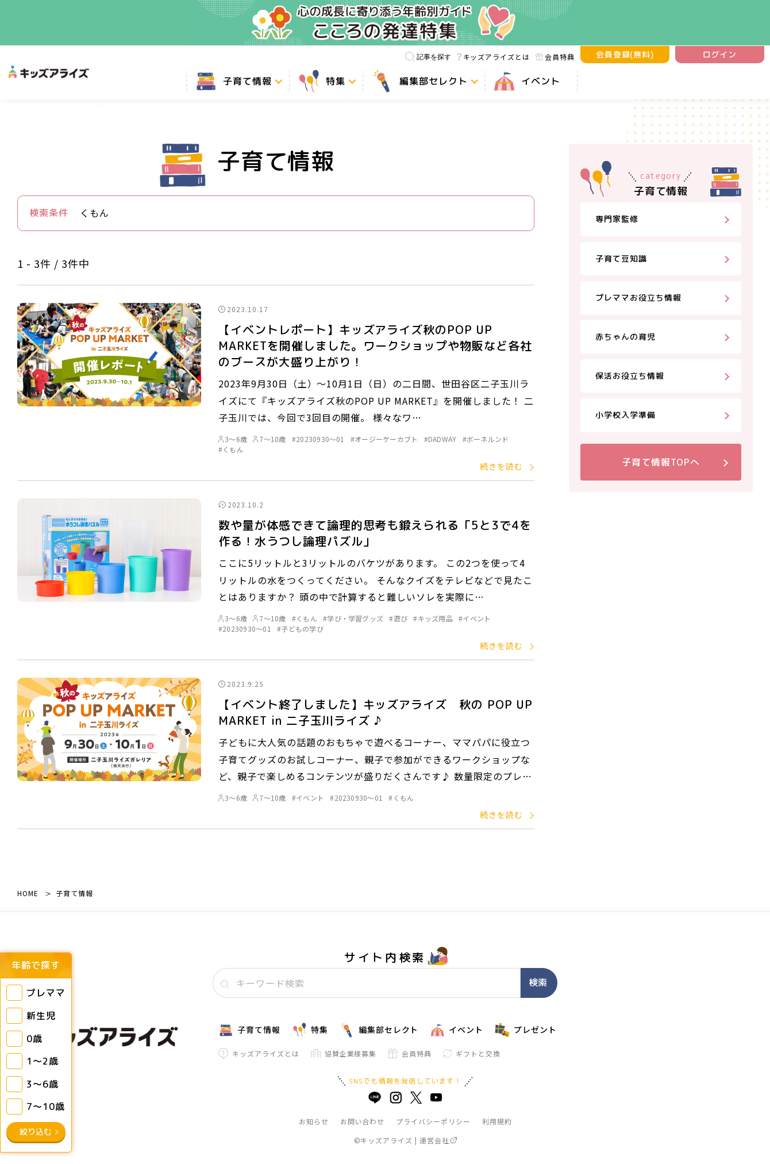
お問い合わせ (362, 1121)
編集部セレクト (379, 1030)
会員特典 (555, 57)
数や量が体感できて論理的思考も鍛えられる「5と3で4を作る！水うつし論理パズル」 (375, 533)
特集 (310, 1030)
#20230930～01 (318, 439)
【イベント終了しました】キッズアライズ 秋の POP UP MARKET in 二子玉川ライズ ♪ (375, 712)
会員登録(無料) (625, 54)
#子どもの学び (300, 628)
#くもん (231, 449)
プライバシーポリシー (433, 1121)
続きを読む (501, 466)
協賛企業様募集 (344, 1053)
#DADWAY (440, 439)
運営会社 (438, 1140)
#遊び (398, 618)
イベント (456, 1030)
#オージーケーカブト (384, 439)
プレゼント (526, 1030)
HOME (27, 893)
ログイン (720, 54)
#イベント (475, 618)
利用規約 (497, 1121)
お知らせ (314, 1121)
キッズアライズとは (493, 57)
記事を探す (428, 57)
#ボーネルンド (486, 439)
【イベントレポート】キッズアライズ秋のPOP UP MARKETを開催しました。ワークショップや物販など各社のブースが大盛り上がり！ (375, 345)
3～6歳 (232, 439)
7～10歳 (269, 439)
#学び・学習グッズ (353, 618)
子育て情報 (74, 893)
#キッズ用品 (432, 618)
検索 (538, 982)
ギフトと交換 (471, 1053)
